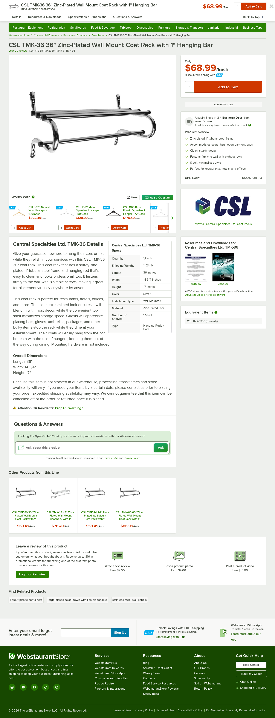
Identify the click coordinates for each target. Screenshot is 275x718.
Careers (199, 673)
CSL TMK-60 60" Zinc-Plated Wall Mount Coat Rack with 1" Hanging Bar (129, 516)
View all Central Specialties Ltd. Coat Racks (223, 224)
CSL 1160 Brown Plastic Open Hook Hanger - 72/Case (134, 210)
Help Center (251, 664)
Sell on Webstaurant (207, 683)
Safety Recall (151, 693)
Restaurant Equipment (27, 27)
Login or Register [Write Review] (32, 574)
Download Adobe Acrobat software (205, 294)
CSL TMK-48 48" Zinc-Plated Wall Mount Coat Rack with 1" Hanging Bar (60, 516)
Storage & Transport (189, 27)
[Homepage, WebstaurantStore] (45, 15)
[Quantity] (190, 87)
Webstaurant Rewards (109, 668)
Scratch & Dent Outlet (157, 668)
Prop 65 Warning (68, 408)
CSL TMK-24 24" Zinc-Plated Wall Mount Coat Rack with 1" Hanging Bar (95, 516)
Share (132, 197)
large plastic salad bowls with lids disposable (77, 599)
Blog (146, 662)
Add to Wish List (223, 104)
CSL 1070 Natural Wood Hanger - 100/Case (39, 210)
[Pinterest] (56, 687)
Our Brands (202, 668)
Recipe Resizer (105, 683)
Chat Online (246, 681)
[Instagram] (12, 687)
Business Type (253, 27)
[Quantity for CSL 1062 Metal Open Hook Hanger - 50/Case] (61, 227)
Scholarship (202, 678)
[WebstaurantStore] (44, 656)
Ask (161, 448)
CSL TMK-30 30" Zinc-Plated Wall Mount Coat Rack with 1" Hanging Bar (25, 516)
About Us (200, 662)
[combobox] (132, 15)
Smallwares (78, 27)
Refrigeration (56, 27)
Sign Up (120, 633)
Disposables (145, 27)
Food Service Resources (159, 683)
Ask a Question (158, 198)
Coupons (149, 678)
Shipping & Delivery (251, 687)
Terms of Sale (122, 710)
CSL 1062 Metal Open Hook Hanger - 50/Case (88, 210)
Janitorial (214, 27)
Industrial (231, 27)
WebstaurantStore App (110, 673)
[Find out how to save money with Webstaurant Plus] (13, 208)
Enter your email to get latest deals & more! (30, 632)
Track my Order (251, 673)
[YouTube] (23, 687)
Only (188, 61)
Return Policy (203, 688)
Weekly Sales (151, 673)
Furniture (164, 27)
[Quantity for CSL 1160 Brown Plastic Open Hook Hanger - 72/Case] (109, 227)
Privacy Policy (131, 458)
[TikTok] (45, 687)
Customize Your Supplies (111, 678)
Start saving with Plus (170, 636)
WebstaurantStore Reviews (161, 688)
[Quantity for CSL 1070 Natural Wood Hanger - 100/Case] (14, 227)
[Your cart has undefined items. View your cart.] (259, 15)
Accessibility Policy (190, 710)
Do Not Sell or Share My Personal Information (236, 710)
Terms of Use (110, 458)
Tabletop (125, 27)
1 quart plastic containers (26, 599)
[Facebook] (34, 687)
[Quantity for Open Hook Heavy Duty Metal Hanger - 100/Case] (156, 227)
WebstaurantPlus (106, 662)
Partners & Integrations (110, 688)
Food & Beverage (103, 27)
